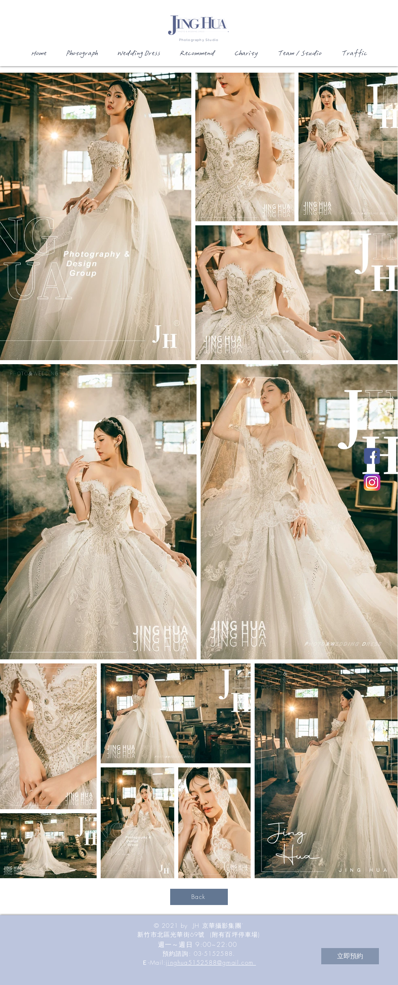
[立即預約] (350, 956)
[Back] (199, 897)
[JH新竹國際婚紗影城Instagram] (372, 482)
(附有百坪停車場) (235, 935)
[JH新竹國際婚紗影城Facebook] (372, 456)
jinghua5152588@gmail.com (211, 963)
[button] (81, 56)
